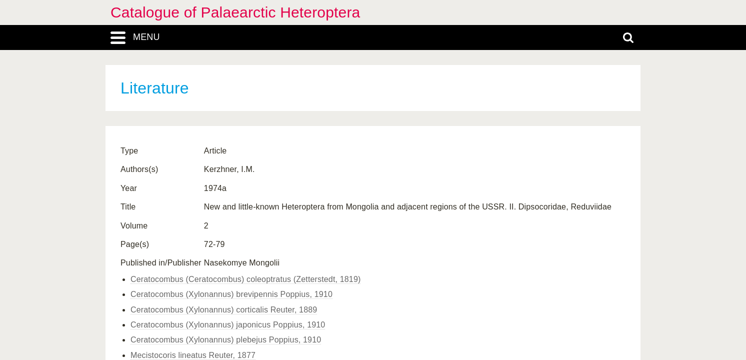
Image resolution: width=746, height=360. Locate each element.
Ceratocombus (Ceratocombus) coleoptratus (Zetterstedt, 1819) (245, 279)
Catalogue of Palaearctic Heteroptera (235, 12)
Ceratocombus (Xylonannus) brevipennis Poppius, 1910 (231, 294)
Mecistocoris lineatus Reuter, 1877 (193, 355)
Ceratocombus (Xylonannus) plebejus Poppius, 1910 (225, 340)
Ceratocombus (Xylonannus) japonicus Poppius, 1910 (227, 324)
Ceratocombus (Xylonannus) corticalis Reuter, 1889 (223, 310)
